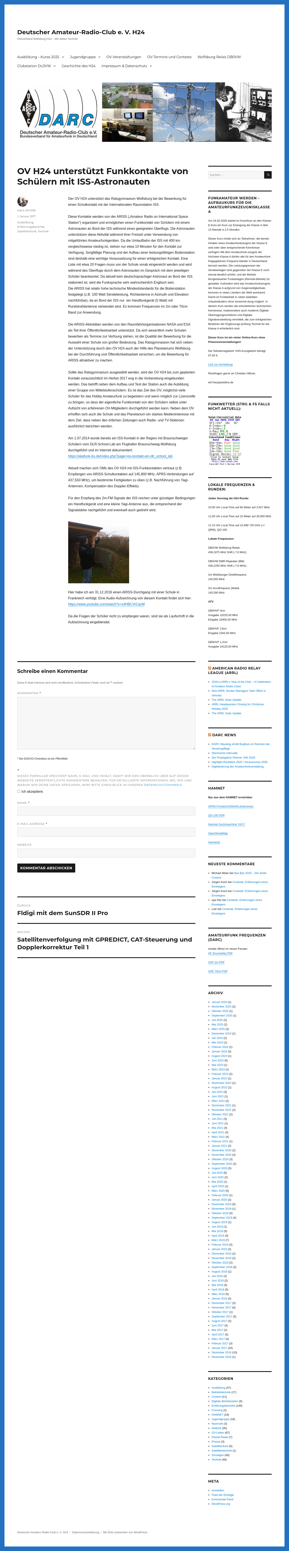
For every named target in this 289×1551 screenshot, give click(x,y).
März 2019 (218, 1240)
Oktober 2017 (220, 1312)
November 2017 (221, 1307)
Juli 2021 (217, 1118)
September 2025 (222, 1015)
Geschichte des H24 (78, 66)
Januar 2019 (219, 1249)
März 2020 (218, 1190)
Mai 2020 (217, 1181)
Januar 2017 (219, 1348)
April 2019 (218, 1235)
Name (23, 803)
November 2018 (221, 1258)
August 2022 (219, 1087)
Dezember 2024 (221, 1033)
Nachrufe (217, 1423)
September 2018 (222, 1267)
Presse (216, 1441)
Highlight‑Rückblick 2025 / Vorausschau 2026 (240, 762)
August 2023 (219, 1056)
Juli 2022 (217, 1091)
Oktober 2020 (220, 1159)
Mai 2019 (217, 1231)
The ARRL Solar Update (226, 699)
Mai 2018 (217, 1285)
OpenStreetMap (218, 833)
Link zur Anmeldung (220, 364)
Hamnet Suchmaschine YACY (226, 824)
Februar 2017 (220, 1343)
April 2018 (218, 1289)
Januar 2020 (219, 1199)
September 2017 (222, 1316)
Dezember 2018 (221, 1253)
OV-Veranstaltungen (123, 57)
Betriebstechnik (221, 1392)
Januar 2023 (219, 1078)
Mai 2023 (217, 1065)
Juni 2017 (218, 1325)
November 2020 (221, 1154)
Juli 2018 (217, 1276)
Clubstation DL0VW (34, 66)
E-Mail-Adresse (32, 824)
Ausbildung (25, 222)
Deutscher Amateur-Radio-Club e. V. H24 (81, 32)
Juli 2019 (217, 1226)
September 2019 (222, 1217)
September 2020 (222, 1163)
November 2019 (221, 1208)
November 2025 (221, 1006)
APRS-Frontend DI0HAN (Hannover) (231, 806)
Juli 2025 (217, 1020)
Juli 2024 (217, 1038)
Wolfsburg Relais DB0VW (219, 57)
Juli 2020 (217, 1172)
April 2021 (218, 1132)
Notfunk (216, 1428)
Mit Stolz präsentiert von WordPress (125, 1532)
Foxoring (217, 1410)
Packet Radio (220, 1437)
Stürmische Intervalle (224, 753)
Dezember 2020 (221, 1150)
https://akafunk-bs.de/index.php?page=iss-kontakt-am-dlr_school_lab (120, 456)
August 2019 (219, 1222)
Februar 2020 (220, 1195)
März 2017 (218, 1339)
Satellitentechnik (222, 1450)
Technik (43, 231)
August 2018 (219, 1271)
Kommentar (29, 693)
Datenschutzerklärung (85, 1532)
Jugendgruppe (83, 57)
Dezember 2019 (221, 1204)
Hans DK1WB (26, 210)
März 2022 (218, 1100)
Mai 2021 (217, 1127)
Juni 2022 (218, 1096)
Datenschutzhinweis (163, 785)
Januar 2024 (219, 1051)
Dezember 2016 (221, 1352)
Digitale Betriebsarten (225, 1401)
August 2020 (219, 1168)
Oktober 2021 (220, 1114)
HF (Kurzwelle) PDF (220, 953)
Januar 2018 (219, 1298)
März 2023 (218, 1069)
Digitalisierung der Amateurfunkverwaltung (238, 766)
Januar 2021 (219, 1145)
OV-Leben (218, 1432)
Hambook (214, 842)
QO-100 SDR (216, 815)
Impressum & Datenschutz (124, 66)
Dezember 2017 (221, 1303)
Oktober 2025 (220, 1011)
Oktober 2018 (220, 1262)
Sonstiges (218, 1455)
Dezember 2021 (221, 1105)
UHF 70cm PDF (218, 971)
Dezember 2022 (221, 1082)
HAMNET (217, 1414)
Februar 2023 (220, 1073)
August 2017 (219, 1321)
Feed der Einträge (223, 1494)
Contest (216, 1396)
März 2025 (218, 1029)
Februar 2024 (220, 1047)
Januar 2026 (219, 1002)
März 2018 (218, 1294)
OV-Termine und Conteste (169, 57)
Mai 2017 (217, 1330)
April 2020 (218, 1186)
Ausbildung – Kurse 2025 (38, 57)
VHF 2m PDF (216, 962)
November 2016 (221, 1356)
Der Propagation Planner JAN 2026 (233, 757)
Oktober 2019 (220, 1213)
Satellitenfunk (27, 231)
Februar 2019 (220, 1244)
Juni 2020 (218, 1177)
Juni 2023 (218, 1060)
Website (24, 844)
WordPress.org (221, 1503)
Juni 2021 (218, 1123)
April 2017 (218, 1334)
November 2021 (221, 1109)
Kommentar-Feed (222, 1499)
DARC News (224, 735)
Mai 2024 (217, 1042)
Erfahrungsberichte (30, 226)
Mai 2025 (217, 1024)
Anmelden (218, 1490)
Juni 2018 (218, 1280)
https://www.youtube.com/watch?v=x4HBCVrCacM (106, 604)
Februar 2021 (220, 1141)
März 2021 (218, 1136)
